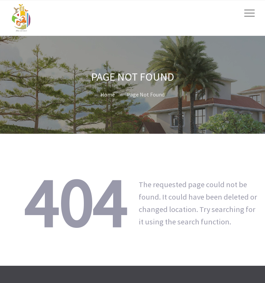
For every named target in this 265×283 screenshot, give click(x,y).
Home (107, 94)
